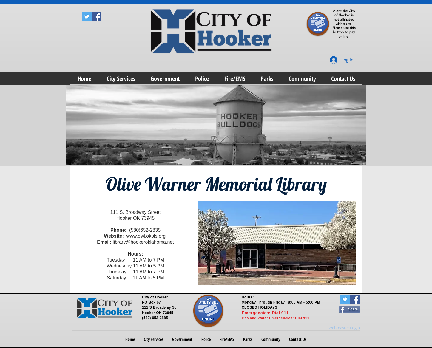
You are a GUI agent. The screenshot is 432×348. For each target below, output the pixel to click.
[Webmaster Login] (344, 327)
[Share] (349, 309)
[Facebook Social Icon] (96, 16)
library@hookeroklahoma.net (143, 242)
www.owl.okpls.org (146, 236)
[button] (121, 78)
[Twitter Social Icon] (87, 16)
